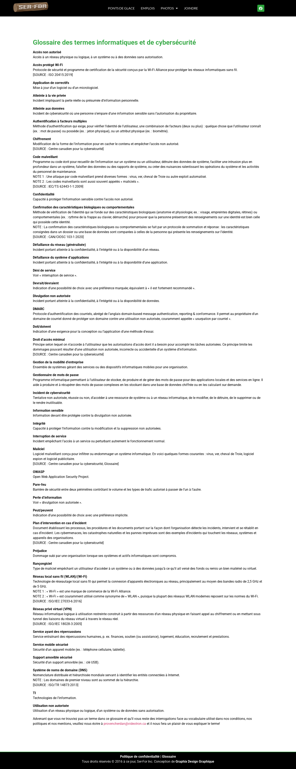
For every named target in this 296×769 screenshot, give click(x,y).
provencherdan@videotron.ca (125, 724)
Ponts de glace (121, 8)
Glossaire (169, 757)
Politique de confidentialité (140, 757)
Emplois (148, 8)
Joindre (191, 8)
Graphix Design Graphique (195, 761)
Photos (169, 8)
